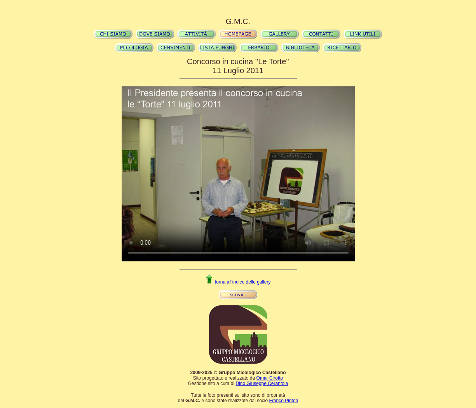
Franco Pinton (283, 400)
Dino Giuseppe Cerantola (261, 383)
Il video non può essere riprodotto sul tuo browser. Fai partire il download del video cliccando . (238, 173)
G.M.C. (238, 21)
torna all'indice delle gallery (237, 282)
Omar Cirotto (269, 378)
